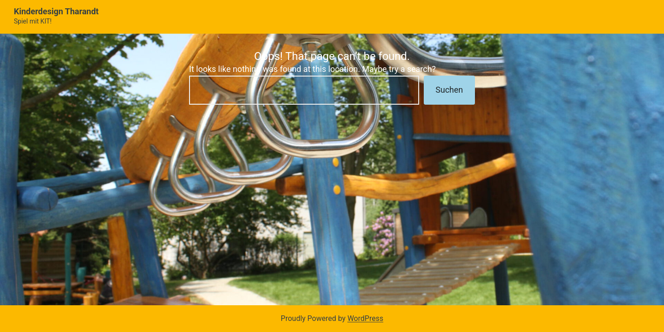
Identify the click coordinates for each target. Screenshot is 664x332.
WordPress (365, 318)
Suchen (449, 90)
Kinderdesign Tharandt (56, 11)
